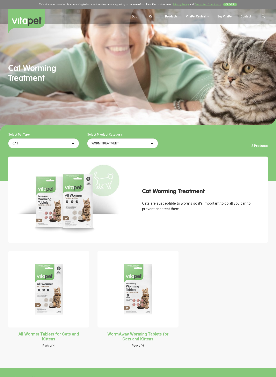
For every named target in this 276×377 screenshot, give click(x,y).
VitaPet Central (197, 16)
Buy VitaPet (224, 16)
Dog (136, 16)
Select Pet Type (19, 134)
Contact (246, 16)
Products (171, 16)
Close (230, 4)
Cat (153, 16)
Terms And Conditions (208, 4)
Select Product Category (104, 134)
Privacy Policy (181, 4)
